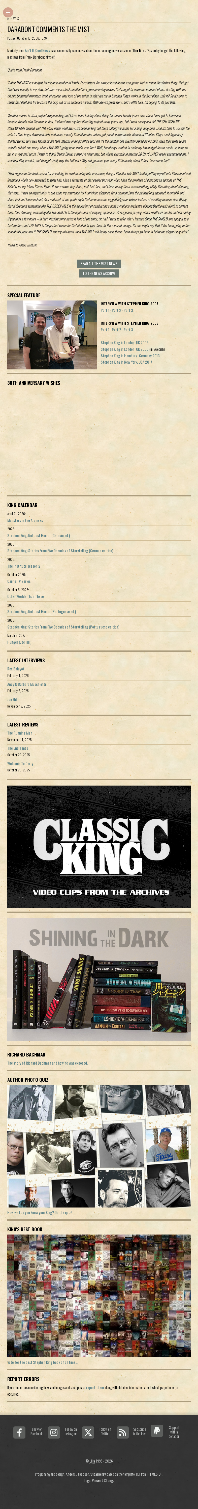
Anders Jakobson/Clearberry (86, 1474)
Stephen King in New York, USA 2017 (126, 362)
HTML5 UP (154, 1474)
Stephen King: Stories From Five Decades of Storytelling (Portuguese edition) (63, 627)
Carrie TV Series (18, 581)
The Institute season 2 (23, 566)
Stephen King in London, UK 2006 (125, 342)
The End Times (17, 748)
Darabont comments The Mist (48, 29)
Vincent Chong (102, 1480)
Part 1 (105, 310)
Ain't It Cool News (37, 50)
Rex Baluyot (15, 668)
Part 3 (128, 310)
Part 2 (116, 310)
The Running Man (19, 733)
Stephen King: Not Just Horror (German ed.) (38, 535)
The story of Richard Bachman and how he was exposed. (47, 1063)
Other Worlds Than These (25, 596)
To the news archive (99, 273)
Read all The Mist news (99, 263)
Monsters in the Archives (25, 520)
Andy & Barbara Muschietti (26, 684)
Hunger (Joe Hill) (19, 642)
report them (95, 1387)
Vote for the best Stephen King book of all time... (42, 1362)
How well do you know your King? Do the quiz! (39, 1212)
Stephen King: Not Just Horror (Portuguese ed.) (41, 611)
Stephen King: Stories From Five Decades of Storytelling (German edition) (60, 550)
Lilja (92, 1461)
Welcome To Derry (20, 763)
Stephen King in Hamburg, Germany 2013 (130, 355)
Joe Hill (12, 699)
